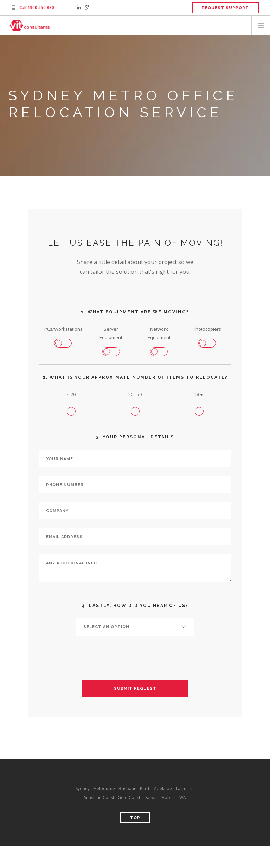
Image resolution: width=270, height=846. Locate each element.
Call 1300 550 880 (36, 8)
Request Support (225, 8)
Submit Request (135, 688)
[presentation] (135, 658)
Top (135, 817)
